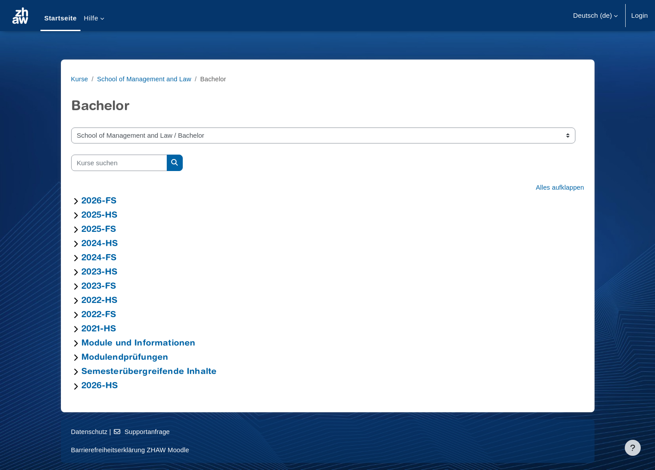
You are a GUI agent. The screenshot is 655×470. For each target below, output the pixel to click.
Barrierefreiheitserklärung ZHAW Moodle (132, 450)
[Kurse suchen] (119, 163)
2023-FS (99, 287)
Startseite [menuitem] (60, 18)
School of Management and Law (147, 79)
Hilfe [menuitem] (91, 18)
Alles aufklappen (559, 187)
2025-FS (99, 230)
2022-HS (99, 301)
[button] (595, 15)
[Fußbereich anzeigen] (633, 448)
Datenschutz (90, 431)
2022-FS (99, 315)
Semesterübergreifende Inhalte (149, 372)
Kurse (80, 79)
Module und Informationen (138, 343)
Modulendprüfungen (125, 358)
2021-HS (99, 329)
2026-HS (99, 386)
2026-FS (99, 201)
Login (639, 15)
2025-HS (99, 215)
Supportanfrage (143, 431)
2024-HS (99, 244)
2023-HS (99, 272)
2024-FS (99, 258)
